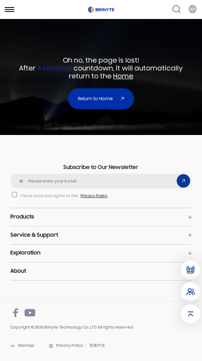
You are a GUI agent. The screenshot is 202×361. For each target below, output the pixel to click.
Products (22, 217)
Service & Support (34, 235)
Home (123, 76)
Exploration (25, 253)
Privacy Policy (94, 196)
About (18, 271)
